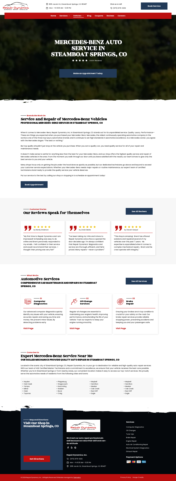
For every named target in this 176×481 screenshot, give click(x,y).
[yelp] (71, 448)
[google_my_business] (75, 448)
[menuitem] (53, 16)
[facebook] (68, 448)
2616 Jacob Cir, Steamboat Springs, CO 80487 (68, 4)
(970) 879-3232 (119, 8)
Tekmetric (77, 477)
